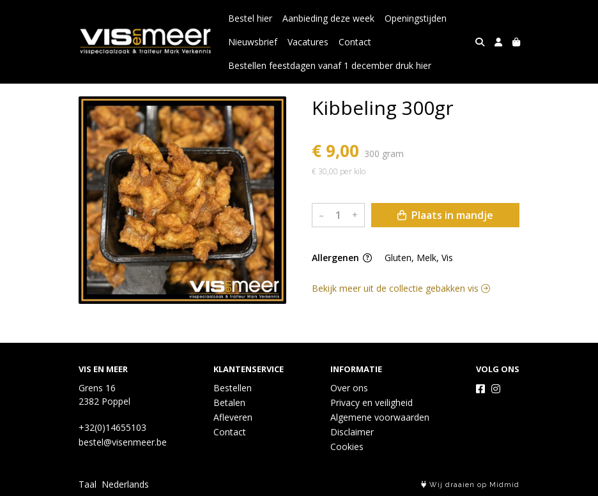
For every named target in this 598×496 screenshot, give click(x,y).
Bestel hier (250, 18)
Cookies (347, 446)
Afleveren (232, 417)
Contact (355, 42)
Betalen (229, 402)
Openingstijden (416, 18)
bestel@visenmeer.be (123, 442)
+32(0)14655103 (112, 427)
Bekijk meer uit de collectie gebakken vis (401, 288)
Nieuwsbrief (252, 42)
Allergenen (342, 258)
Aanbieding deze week (328, 18)
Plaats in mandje (445, 215)
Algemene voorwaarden (379, 417)
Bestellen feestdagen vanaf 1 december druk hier (329, 65)
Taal (87, 484)
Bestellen (232, 388)
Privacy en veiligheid (371, 402)
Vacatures (308, 42)
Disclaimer (352, 432)
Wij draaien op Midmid (470, 485)
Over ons (349, 388)
